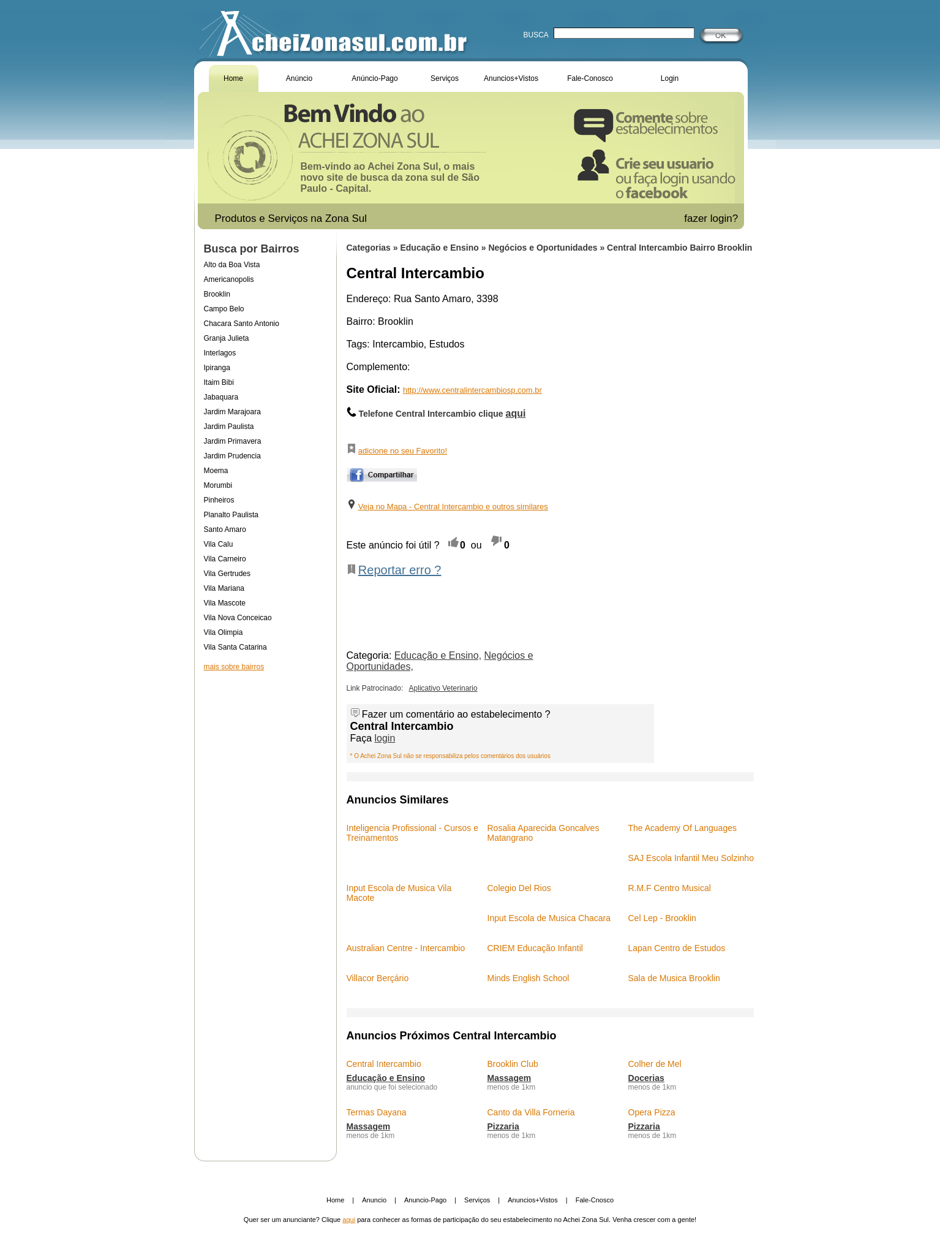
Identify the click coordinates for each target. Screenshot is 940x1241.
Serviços (445, 78)
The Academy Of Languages (682, 828)
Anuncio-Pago (425, 1200)
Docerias (646, 1078)
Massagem (509, 1078)
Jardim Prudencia (232, 456)
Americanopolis (229, 279)
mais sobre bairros (234, 666)
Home (233, 78)
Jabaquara (221, 397)
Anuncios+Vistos (511, 78)
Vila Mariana (224, 588)
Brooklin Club (512, 1064)
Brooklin (217, 294)
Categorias (369, 247)
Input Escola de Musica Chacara (549, 918)
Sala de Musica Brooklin (674, 978)
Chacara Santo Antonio (241, 323)
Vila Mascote (225, 603)
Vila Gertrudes (227, 573)
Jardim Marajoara (232, 412)
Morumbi (218, 485)
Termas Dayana (377, 1112)
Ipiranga (217, 367)
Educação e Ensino (440, 247)
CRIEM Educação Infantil (535, 948)
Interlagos (220, 353)
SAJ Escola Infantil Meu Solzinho (691, 858)
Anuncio (374, 1200)
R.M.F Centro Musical (669, 888)
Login (670, 78)
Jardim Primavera (232, 441)
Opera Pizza (651, 1112)
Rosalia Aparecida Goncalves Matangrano (543, 833)
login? (725, 218)
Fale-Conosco (590, 78)
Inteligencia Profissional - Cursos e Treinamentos (413, 833)
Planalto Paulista (231, 514)
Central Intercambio (384, 1064)
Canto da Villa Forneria (531, 1112)
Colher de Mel (655, 1064)
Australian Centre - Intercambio (406, 948)
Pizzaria (503, 1126)
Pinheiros (219, 500)
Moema (216, 470)
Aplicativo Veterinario (443, 688)
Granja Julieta (226, 338)
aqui (348, 1219)
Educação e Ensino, (437, 655)
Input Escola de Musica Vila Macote (399, 893)
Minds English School (528, 978)
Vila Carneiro (225, 559)
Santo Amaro (225, 529)
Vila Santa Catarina (235, 647)
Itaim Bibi (219, 382)
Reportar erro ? (400, 570)
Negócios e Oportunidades (544, 247)
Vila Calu (218, 544)
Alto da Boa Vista (232, 264)
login (385, 738)
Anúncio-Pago (374, 78)
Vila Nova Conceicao (238, 617)
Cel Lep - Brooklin (662, 918)
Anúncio (299, 78)
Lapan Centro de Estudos (677, 948)
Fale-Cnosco (595, 1200)
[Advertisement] (265, 787)
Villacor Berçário (378, 978)
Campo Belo (224, 309)
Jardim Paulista (229, 426)
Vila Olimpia (223, 632)
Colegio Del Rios (519, 888)
